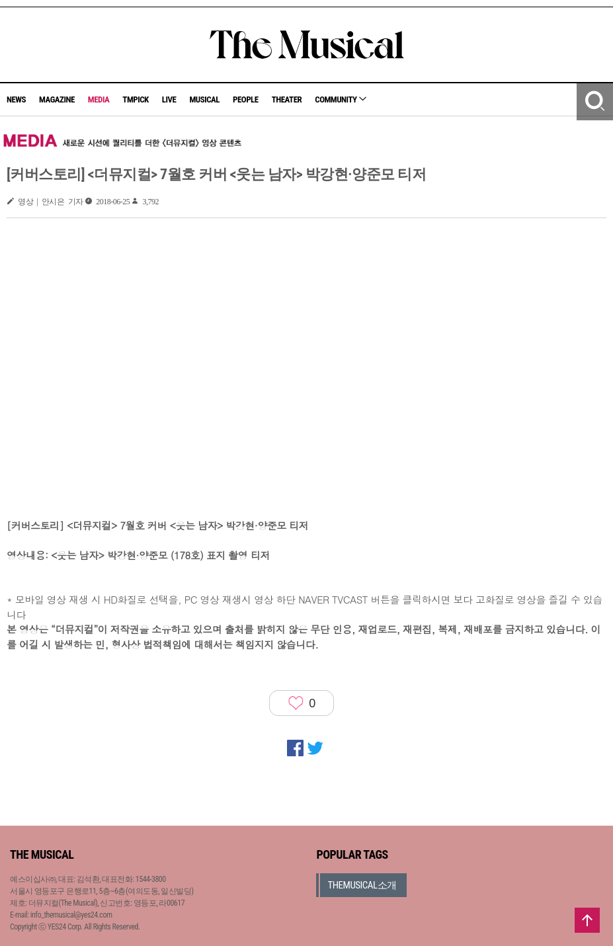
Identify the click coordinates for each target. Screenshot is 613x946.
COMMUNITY (340, 99)
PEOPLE (246, 99)
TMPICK (135, 99)
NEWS (16, 99)
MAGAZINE (57, 99)
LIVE (169, 99)
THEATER (287, 99)
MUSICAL (204, 99)
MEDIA (98, 99)
